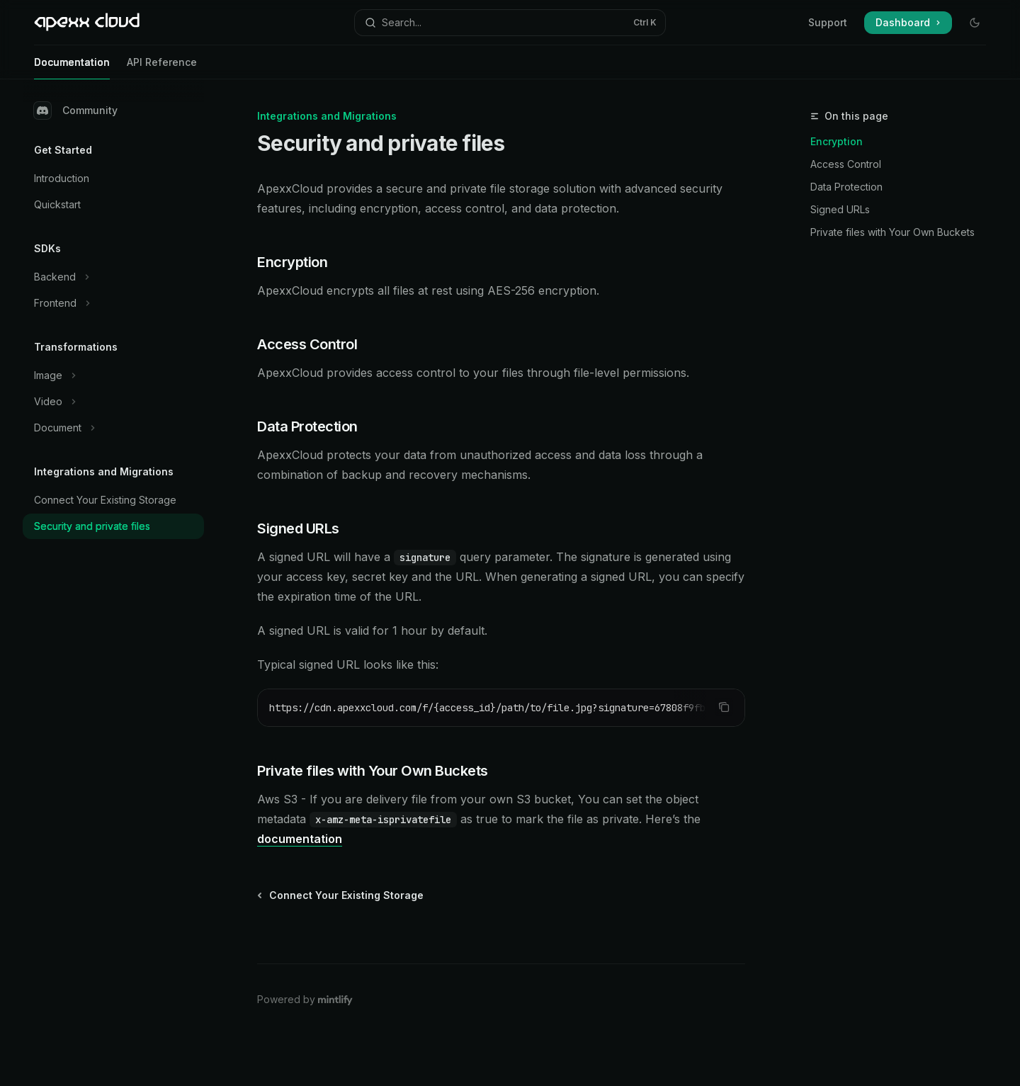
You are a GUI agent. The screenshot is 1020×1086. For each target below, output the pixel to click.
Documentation (72, 67)
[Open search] (509, 22)
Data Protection (846, 187)
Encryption (836, 141)
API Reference (162, 67)
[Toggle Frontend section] (113, 303)
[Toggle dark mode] (974, 22)
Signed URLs (840, 209)
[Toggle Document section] (113, 428)
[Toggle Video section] (113, 401)
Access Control (845, 164)
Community (76, 110)
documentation (299, 839)
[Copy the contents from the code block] (724, 707)
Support (827, 22)
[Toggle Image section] (113, 375)
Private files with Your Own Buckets (892, 232)
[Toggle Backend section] (113, 277)
